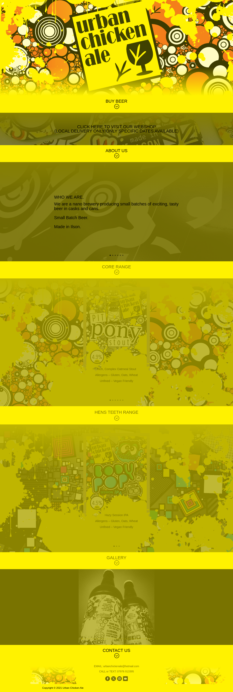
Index (187, 3)
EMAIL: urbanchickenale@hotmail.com (116, 667)
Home (176, 3)
